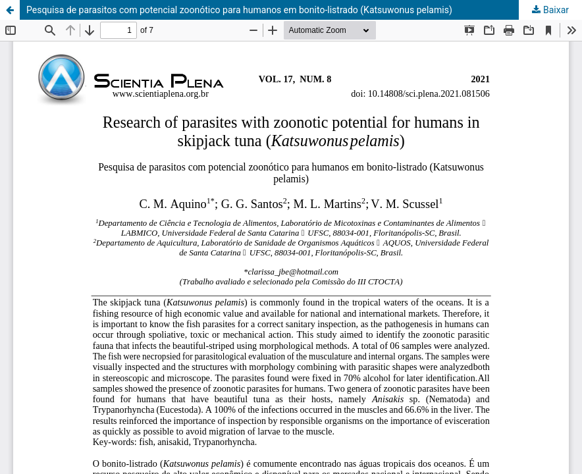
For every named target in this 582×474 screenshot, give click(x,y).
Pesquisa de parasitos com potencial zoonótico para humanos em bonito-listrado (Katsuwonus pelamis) (239, 10)
